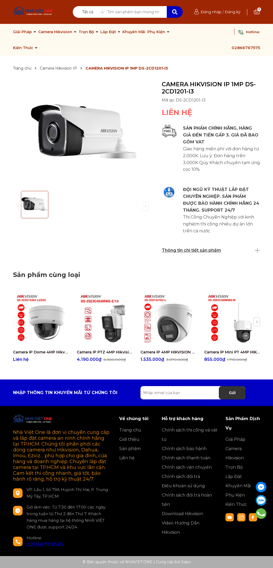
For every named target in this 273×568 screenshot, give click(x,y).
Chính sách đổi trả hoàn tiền (187, 500)
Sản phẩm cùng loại (46, 275)
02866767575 (246, 47)
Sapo (186, 562)
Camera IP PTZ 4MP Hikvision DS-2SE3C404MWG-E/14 (105, 352)
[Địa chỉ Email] (192, 392)
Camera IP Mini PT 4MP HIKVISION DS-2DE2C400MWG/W (232, 352)
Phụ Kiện (156, 31)
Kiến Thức (23, 47)
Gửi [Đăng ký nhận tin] (232, 392)
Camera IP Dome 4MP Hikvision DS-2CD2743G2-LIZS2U (41, 352)
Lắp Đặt (108, 31)
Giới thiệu (129, 439)
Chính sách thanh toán (186, 457)
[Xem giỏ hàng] (257, 12)
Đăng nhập (211, 12)
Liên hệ (127, 457)
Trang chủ (130, 430)
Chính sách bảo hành (184, 448)
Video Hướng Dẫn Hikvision (180, 527)
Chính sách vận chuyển (187, 467)
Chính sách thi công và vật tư (189, 435)
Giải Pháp (23, 31)
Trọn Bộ (87, 31)
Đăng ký (233, 12)
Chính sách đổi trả (181, 476)
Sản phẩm (130, 448)
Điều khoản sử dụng (183, 485)
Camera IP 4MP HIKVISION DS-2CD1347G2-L (168, 352)
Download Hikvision (182, 513)
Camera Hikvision (55, 31)
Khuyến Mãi (133, 31)
